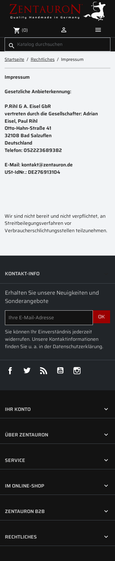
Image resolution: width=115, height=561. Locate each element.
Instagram (77, 371)
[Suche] (57, 44)
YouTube (60, 371)
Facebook (10, 371)
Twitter (27, 371)
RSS (43, 371)
